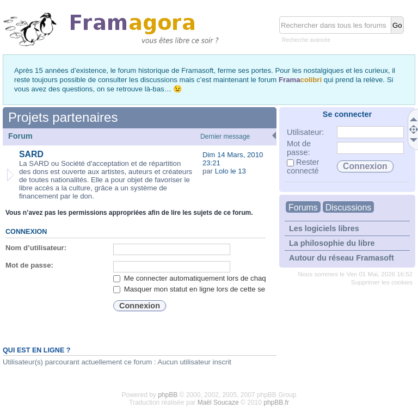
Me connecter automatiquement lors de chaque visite (202, 278)
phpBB (167, 395)
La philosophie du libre (332, 243)
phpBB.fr (276, 402)
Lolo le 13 (230, 171)
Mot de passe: (29, 265)
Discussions (348, 207)
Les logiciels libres (324, 228)
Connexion (26, 232)
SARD (31, 154)
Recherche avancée (306, 40)
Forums (303, 207)
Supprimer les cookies (382, 282)
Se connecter (347, 114)
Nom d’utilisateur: (35, 248)
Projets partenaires (63, 117)
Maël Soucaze (218, 402)
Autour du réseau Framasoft (341, 257)
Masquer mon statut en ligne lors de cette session (197, 289)
